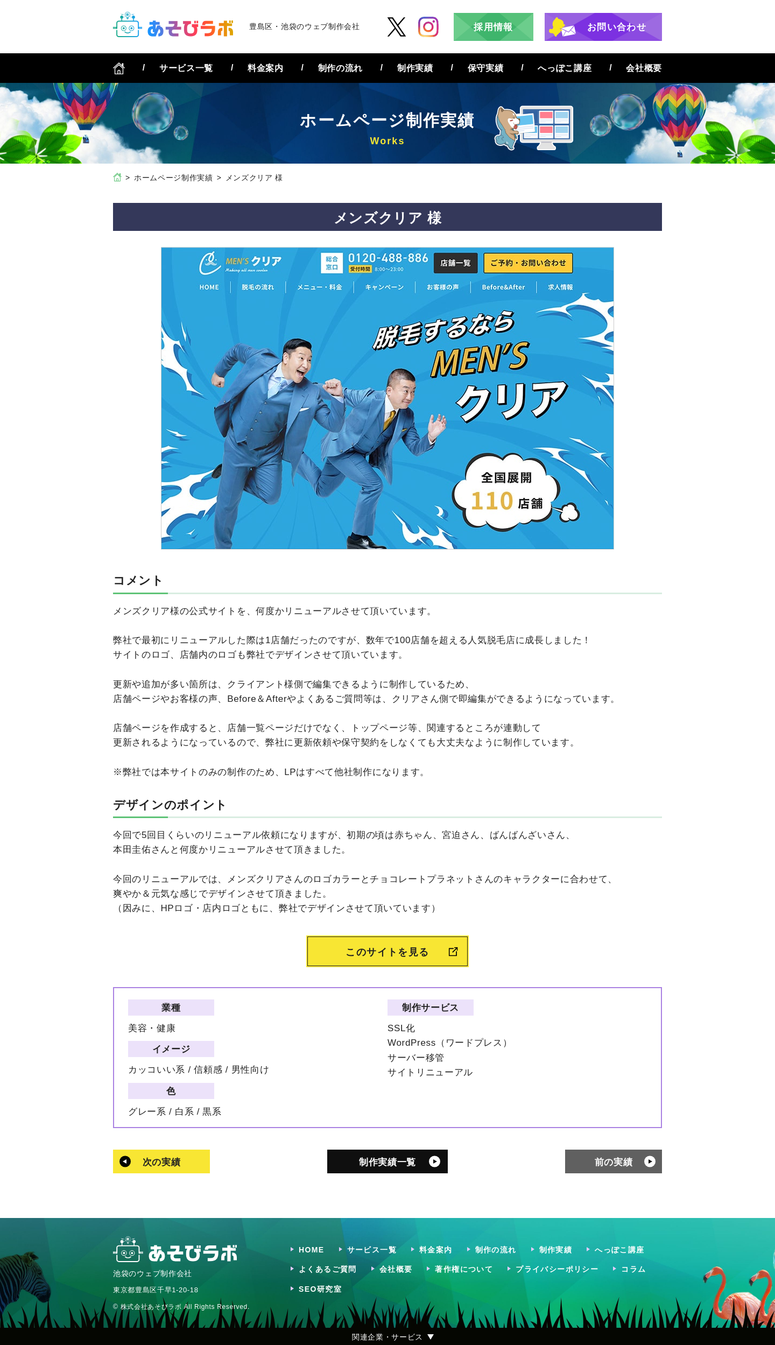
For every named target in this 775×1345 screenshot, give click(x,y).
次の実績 (162, 1162)
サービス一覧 (186, 68)
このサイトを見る (387, 952)
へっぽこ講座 (564, 68)
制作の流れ (340, 68)
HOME (312, 1249)
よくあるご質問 (328, 1269)
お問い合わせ (616, 27)
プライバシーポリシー (557, 1269)
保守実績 (486, 68)
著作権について (464, 1269)
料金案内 (266, 68)
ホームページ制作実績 (173, 177)
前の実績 (614, 1162)
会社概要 (644, 68)
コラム (633, 1269)
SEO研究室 (320, 1289)
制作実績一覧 (387, 1162)
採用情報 (493, 27)
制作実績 (415, 68)
